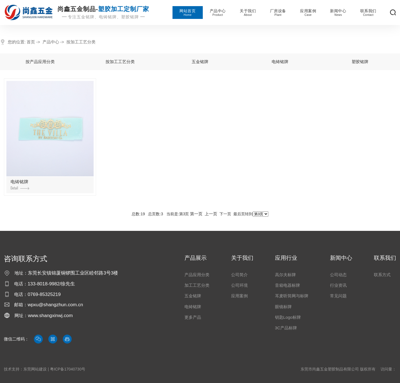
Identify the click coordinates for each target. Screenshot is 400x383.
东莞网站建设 (35, 369)
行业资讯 (338, 285)
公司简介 (239, 274)
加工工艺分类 (196, 285)
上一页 (211, 213)
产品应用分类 (196, 274)
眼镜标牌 (283, 306)
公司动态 (338, 274)
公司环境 (239, 285)
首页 (31, 41)
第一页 (196, 213)
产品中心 (218, 12)
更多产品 (192, 317)
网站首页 (187, 12)
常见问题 (338, 295)
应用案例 (308, 12)
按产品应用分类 (40, 61)
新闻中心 (338, 12)
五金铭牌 (200, 61)
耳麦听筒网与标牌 (291, 295)
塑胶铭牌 (360, 61)
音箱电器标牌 (287, 285)
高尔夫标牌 (285, 274)
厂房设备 (278, 12)
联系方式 (382, 274)
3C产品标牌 (286, 327)
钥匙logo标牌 (288, 317)
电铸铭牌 (280, 61)
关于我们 (248, 12)
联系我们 (368, 12)
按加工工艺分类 (81, 41)
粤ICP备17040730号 (68, 369)
